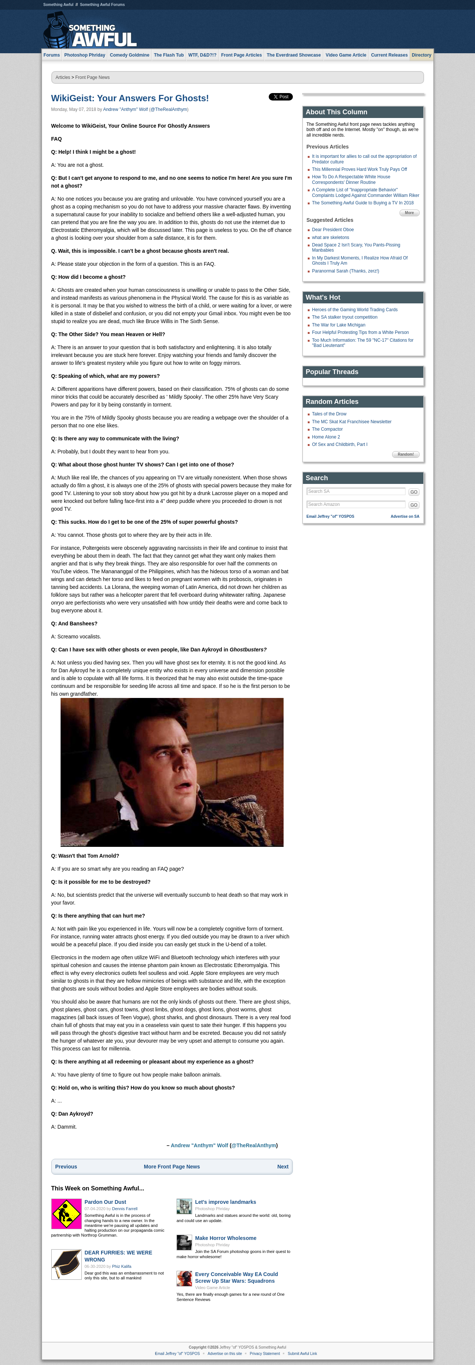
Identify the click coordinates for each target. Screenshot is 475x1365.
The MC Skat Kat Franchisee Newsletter (352, 421)
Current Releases (389, 55)
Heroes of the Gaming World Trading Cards (355, 309)
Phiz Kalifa (122, 1266)
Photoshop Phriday (212, 1208)
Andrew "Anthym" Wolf (125, 109)
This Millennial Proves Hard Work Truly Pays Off (359, 169)
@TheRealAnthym (169, 109)
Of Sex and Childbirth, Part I (340, 444)
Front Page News (92, 77)
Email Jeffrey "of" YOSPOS (331, 516)
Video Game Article (212, 1287)
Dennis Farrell (125, 1208)
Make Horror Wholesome (225, 1238)
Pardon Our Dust (105, 1202)
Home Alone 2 (326, 437)
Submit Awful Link (302, 1354)
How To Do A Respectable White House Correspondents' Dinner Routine (351, 179)
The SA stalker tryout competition (345, 317)
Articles (63, 77)
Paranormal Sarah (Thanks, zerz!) (345, 271)
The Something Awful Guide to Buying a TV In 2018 (363, 202)
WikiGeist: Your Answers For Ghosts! (130, 98)
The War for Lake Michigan (339, 325)
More (409, 213)
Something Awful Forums (102, 5)
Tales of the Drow (329, 414)
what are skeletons (330, 237)
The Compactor (327, 429)
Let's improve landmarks (225, 1202)
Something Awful (58, 5)
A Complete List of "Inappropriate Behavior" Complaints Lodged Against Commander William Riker (366, 192)
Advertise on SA (405, 516)
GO (414, 492)
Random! (406, 454)
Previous (66, 1167)
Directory (422, 55)
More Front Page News (172, 1167)
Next (282, 1167)
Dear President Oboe (333, 229)
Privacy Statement (265, 1354)
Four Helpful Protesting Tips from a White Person (360, 332)
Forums (51, 55)
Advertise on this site (225, 1354)
